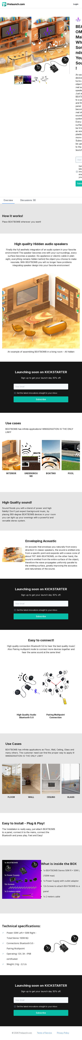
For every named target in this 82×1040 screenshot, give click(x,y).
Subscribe (41, 399)
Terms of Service (44, 1033)
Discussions (28, 200)
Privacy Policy (63, 1033)
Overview (8, 200)
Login (75, 4)
